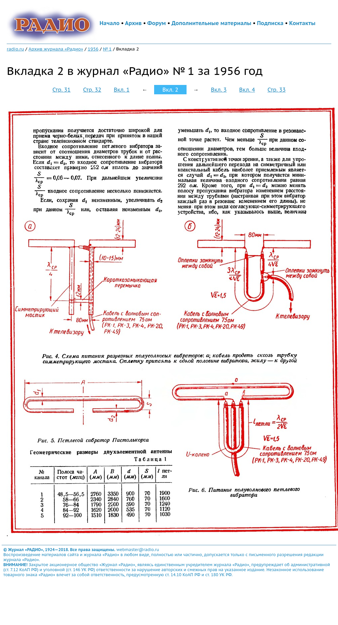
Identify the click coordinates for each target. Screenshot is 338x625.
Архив (133, 23)
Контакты (302, 23)
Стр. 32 (92, 89)
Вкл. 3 (219, 89)
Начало (110, 23)
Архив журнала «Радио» (55, 49)
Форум (156, 23)
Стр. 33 (276, 89)
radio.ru (15, 49)
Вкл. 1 (121, 89)
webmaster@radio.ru (137, 549)
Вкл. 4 (247, 89)
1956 (93, 49)
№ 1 (107, 49)
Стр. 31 (61, 89)
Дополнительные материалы (211, 23)
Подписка (270, 23)
